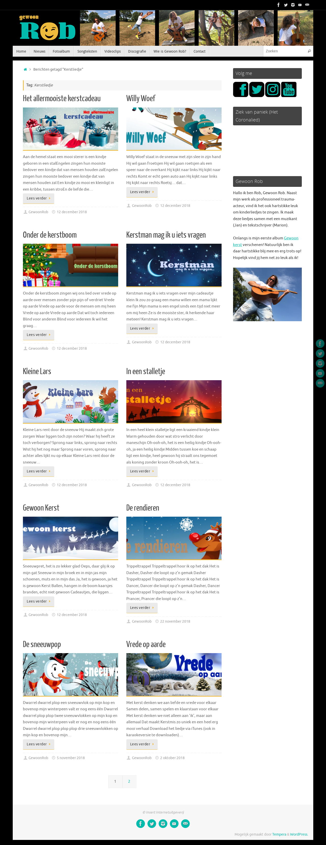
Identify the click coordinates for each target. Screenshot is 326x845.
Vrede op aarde (146, 644)
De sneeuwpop (42, 644)
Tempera (279, 834)
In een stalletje (145, 371)
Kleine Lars (37, 371)
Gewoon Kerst (41, 508)
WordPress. (299, 834)
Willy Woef (140, 98)
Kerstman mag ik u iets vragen (166, 235)
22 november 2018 (175, 621)
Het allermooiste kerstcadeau (62, 98)
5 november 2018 (71, 758)
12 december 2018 (72, 212)
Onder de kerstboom (50, 235)
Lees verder (39, 198)
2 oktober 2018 (172, 758)
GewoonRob (38, 212)
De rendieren (142, 508)
